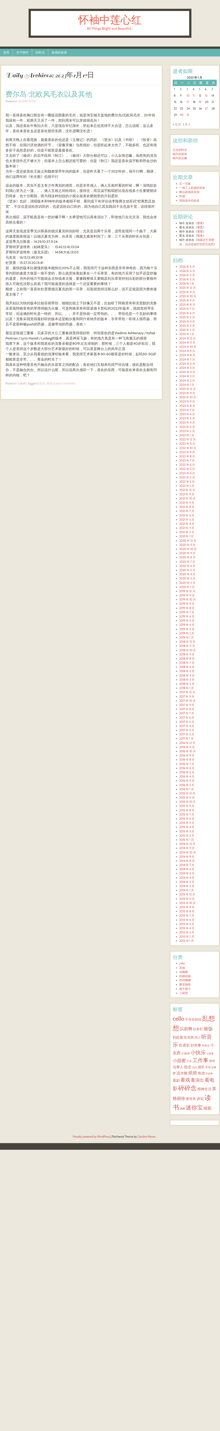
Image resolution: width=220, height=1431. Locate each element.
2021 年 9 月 (186, 502)
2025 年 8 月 (187, 304)
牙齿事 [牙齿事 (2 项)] (209, 1073)
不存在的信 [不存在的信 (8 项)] (193, 1019)
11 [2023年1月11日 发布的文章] (193, 95)
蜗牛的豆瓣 (180, 158)
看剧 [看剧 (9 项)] (176, 1080)
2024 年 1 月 (186, 384)
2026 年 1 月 (186, 283)
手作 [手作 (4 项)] (208, 1067)
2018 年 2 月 (186, 684)
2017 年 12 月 (187, 692)
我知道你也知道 (189, 200)
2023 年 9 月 (187, 401)
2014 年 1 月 (186, 890)
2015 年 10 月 (187, 801)
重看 (200, 223)
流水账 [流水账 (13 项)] (182, 1073)
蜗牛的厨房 (180, 154)
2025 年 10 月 (187, 296)
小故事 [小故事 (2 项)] (210, 1053)
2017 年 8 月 (186, 709)
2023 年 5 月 (187, 418)
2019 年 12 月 (187, 591)
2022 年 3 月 (187, 477)
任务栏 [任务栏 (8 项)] (198, 1029)
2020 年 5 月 (187, 570)
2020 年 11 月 (187, 545)
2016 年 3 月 (186, 780)
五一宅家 (185, 183)
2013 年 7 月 (186, 915)
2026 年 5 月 (187, 266)
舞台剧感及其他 (189, 192)
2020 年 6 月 (187, 566)
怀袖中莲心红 (110, 20)
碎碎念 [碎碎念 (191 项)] (187, 1088)
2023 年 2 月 (187, 431)
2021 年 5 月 (186, 519)
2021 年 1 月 (186, 536)
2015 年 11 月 (187, 797)
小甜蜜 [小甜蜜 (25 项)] (179, 1060)
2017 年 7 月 (186, 713)
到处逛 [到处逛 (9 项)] (178, 1037)
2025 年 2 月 (187, 330)
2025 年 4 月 (187, 321)
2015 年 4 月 (186, 827)
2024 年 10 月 (187, 346)
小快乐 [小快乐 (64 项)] (198, 1052)
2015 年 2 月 (186, 835)
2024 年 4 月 (187, 372)
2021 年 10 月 (187, 498)
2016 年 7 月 (186, 764)
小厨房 (183, 993)
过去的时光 (180, 150)
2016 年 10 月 (187, 751)
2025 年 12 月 (187, 287)
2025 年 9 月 (187, 300)
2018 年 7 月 (186, 662)
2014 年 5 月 (186, 873)
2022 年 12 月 (187, 439)
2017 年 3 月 (186, 730)
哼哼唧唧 (185, 980)
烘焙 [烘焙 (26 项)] (192, 1073)
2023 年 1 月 (186, 435)
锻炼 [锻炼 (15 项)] (207, 1108)
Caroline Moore (146, 1136)
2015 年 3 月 (186, 831)
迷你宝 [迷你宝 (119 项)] (194, 1107)
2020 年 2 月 (187, 583)
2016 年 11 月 (187, 747)
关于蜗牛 (22, 52)
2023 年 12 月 (187, 389)
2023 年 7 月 (187, 410)
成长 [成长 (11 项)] (201, 1067)
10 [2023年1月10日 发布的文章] (188, 95)
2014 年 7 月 (186, 865)
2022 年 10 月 (187, 448)
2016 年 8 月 (186, 759)
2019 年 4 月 (186, 624)
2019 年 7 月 (186, 612)
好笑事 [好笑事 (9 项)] (196, 1045)
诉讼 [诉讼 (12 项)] (200, 1098)
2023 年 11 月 (187, 393)
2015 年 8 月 (186, 810)
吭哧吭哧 (185, 976)
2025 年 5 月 (187, 317)
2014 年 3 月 (186, 882)
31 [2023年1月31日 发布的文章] (188, 115)
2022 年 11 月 (187, 443)
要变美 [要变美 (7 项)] (191, 1099)
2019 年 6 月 (186, 616)
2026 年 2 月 (187, 279)
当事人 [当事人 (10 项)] (178, 1067)
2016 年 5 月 (186, 772)
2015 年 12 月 (187, 793)
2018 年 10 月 (187, 650)
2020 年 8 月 (187, 557)
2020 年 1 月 (187, 587)
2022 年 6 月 (187, 464)
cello (182, 963)
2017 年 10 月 (187, 700)
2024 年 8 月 (187, 355)
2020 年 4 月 (187, 574)
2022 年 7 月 (187, 460)
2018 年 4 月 (187, 675)
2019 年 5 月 (186, 620)
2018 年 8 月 (187, 658)
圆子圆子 (185, 989)
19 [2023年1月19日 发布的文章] (200, 102)
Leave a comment (65, 383)
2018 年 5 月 (186, 671)
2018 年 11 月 (187, 646)
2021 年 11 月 (187, 494)
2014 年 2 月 (186, 886)
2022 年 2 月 (187, 481)
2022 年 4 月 (187, 473)
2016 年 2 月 (186, 785)
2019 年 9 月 (186, 603)
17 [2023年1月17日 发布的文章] (188, 102)
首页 (6, 52)
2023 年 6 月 (187, 414)
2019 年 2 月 (186, 633)
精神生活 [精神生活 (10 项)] (204, 1089)
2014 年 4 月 (186, 877)
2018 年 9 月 (186, 654)
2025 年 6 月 (187, 313)
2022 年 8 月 (187, 456)
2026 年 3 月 (187, 275)
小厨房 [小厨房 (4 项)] (185, 1053)
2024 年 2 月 (187, 380)
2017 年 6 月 (186, 717)
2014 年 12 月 (187, 844)
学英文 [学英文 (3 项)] (206, 1045)
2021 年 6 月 (186, 515)
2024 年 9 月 (187, 351)
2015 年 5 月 (186, 823)
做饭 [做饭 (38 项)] (208, 1028)
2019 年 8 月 (186, 608)
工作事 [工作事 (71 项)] (200, 1060)
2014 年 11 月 (187, 848)
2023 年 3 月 (187, 427)
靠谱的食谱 (59, 52)
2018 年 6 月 (186, 667)
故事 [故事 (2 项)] (213, 1067)
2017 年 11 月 (186, 696)
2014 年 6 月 (186, 869)
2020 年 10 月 (188, 549)
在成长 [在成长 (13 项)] (184, 1045)
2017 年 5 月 (186, 722)
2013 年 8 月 (186, 911)
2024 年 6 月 (187, 363)
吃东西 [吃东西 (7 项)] (189, 1037)
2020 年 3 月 (187, 578)
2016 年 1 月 (186, 789)
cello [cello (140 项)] (178, 1018)
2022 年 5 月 (187, 469)
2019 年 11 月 (187, 595)
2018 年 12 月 (187, 641)
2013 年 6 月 (186, 920)
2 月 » (186, 124)
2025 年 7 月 (187, 308)
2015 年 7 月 (186, 814)
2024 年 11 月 (187, 342)
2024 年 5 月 (187, 368)
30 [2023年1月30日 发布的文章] (181, 115)
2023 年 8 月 (187, 406)
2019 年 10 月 (187, 599)
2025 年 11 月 (187, 292)
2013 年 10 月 (187, 903)
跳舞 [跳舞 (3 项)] (182, 1108)
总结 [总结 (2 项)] (194, 1067)
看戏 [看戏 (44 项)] (185, 1080)
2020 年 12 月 (187, 540)
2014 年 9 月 (186, 856)
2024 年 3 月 (187, 376)
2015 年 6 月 (186, 818)
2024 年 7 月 (187, 359)
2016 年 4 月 (186, 776)
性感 (182, 196)
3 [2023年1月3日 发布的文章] (187, 89)
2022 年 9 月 (187, 452)
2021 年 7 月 (186, 511)
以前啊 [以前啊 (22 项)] (186, 1028)
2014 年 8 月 (187, 861)
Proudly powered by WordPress (91, 1136)
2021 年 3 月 (186, 528)
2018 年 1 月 (186, 688)
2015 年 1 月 (186, 839)
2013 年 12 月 (187, 894)
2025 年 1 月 (186, 334)
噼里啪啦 (185, 984)
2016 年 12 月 (187, 743)
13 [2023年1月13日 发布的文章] (206, 95)
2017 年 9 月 (186, 705)
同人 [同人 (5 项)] (197, 1037)
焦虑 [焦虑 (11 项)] (201, 1073)
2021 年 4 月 (186, 523)
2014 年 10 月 (187, 852)
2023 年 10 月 (187, 397)
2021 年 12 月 (187, 490)
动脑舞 (21, 383)
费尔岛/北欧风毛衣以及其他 (49, 94)
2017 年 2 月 (186, 734)
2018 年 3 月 (186, 679)
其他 (182, 967)
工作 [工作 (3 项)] (189, 1061)
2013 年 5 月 (186, 924)
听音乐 (41, 383)
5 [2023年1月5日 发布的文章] (199, 89)
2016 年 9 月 (186, 755)
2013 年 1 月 (186, 940)
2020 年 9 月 (187, 553)
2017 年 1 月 (186, 738)
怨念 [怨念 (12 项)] (187, 1067)
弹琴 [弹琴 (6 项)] (212, 1061)
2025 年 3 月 (187, 325)
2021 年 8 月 (186, 507)
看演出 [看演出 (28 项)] (197, 1080)
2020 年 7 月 (187, 561)
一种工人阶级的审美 (192, 187)
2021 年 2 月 (186, 532)
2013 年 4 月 (186, 928)
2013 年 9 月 (186, 907)
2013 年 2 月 (186, 936)
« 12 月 (177, 124)
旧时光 (40, 52)
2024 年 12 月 (187, 338)
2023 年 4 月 (187, 422)
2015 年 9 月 (186, 806)
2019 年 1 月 (186, 637)
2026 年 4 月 (187, 271)
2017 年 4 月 (186, 726)
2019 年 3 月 (186, 629)
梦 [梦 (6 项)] (174, 1073)
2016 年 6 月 (186, 768)
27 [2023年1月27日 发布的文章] (206, 108)
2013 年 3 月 (186, 932)
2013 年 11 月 (187, 898)
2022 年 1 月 (186, 485)
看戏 (49, 383)
